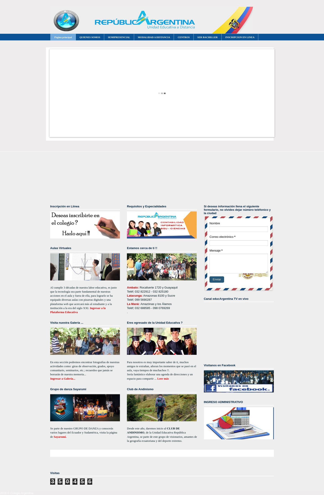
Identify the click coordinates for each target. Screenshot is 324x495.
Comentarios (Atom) (171, 462)
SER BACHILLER (207, 37)
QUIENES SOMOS (89, 37)
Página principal (63, 37)
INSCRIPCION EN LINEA (239, 37)
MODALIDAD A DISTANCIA (154, 37)
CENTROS (184, 37)
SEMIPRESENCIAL (119, 37)
